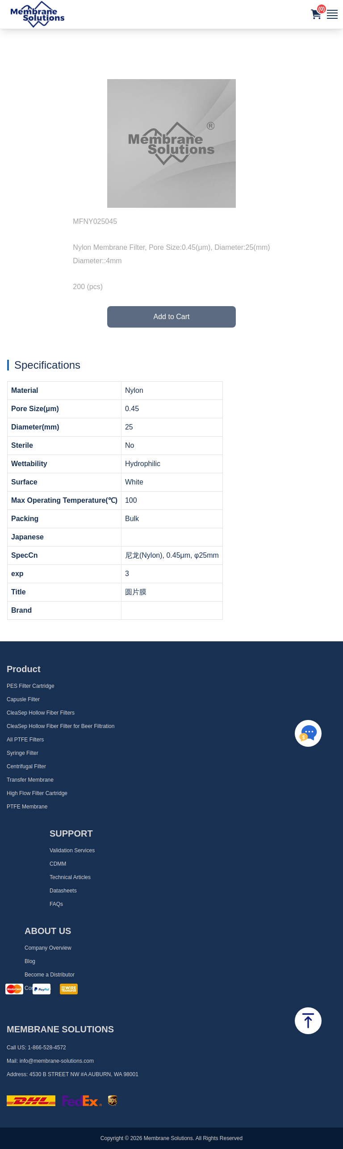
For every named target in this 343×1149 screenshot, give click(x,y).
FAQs (56, 904)
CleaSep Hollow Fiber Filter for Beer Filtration (60, 726)
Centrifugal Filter (26, 766)
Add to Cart (172, 316)
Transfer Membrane (30, 780)
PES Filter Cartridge (30, 686)
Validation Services (72, 850)
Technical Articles (70, 877)
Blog (30, 961)
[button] (316, 14)
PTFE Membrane (27, 807)
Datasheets (63, 891)
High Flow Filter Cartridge (37, 793)
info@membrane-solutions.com (57, 1061)
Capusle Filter (23, 699)
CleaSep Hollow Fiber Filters (41, 713)
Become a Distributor (50, 975)
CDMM (58, 864)
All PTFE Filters (25, 740)
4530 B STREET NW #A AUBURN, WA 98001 (83, 1074)
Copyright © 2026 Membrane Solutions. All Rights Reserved (171, 1138)
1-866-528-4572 (47, 1047)
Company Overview (48, 948)
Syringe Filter (22, 753)
